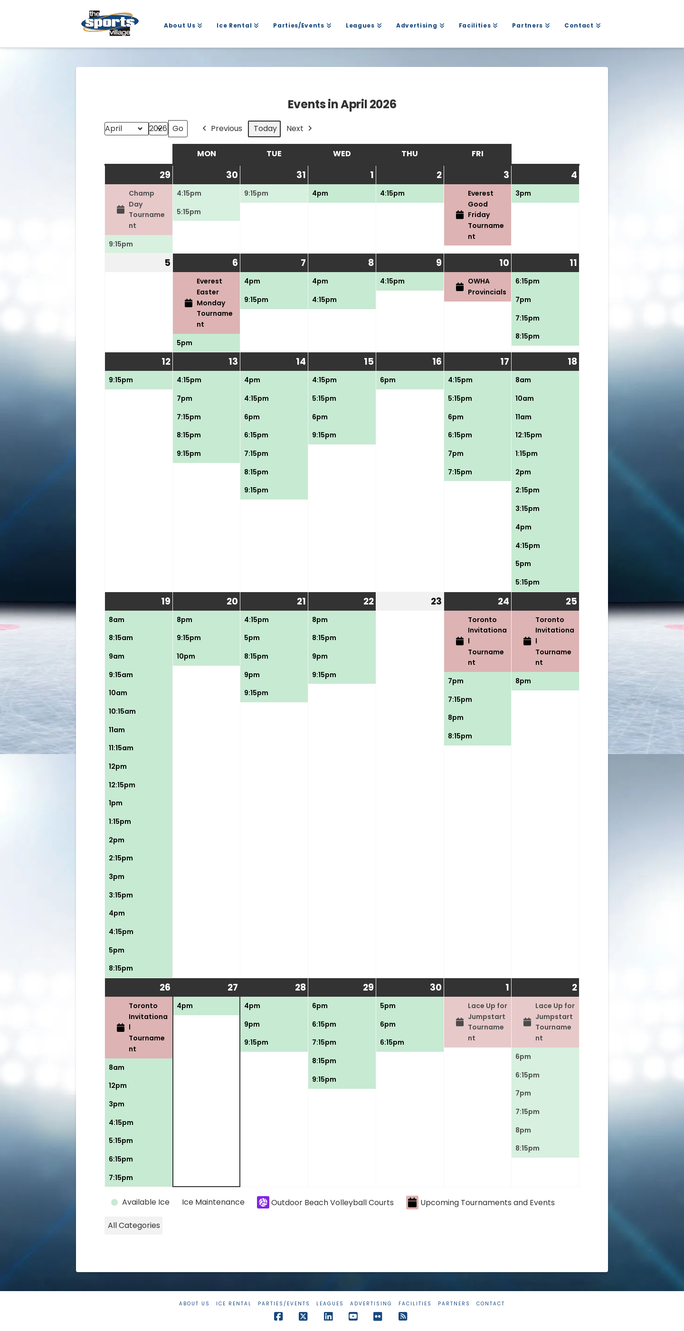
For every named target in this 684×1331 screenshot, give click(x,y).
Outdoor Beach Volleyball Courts (325, 1202)
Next (300, 129)
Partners (454, 1304)
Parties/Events (284, 1304)
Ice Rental (234, 1304)
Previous (221, 129)
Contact (490, 1304)
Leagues (330, 1304)
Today (265, 128)
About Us (194, 1304)
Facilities (415, 1304)
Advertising (371, 1304)
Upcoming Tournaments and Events (480, 1202)
